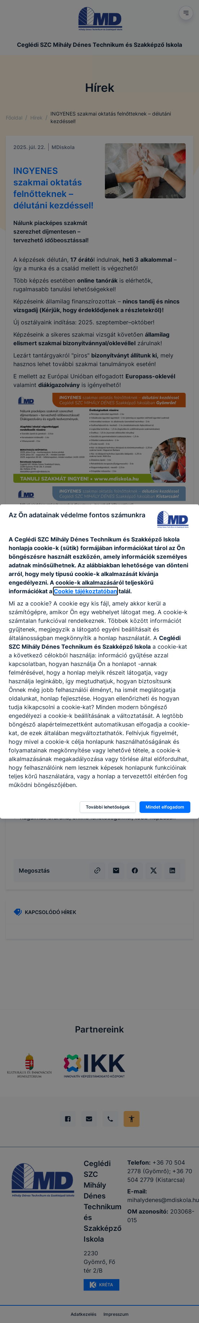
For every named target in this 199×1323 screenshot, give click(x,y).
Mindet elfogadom (165, 807)
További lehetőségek (108, 807)
